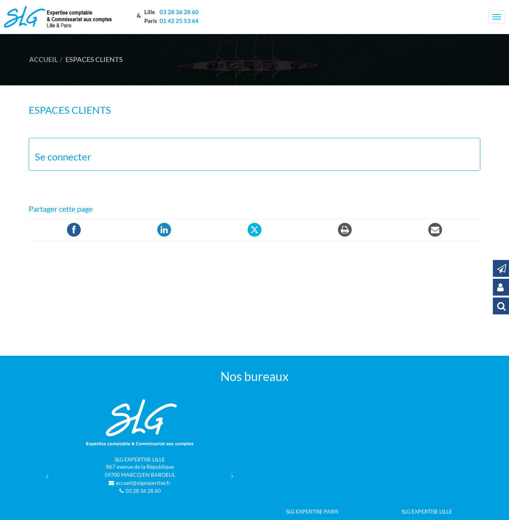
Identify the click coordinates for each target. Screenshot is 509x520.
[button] (45, 473)
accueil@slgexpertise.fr (143, 482)
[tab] (254, 154)
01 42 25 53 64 (179, 20)
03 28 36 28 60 (178, 11)
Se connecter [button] (63, 156)
